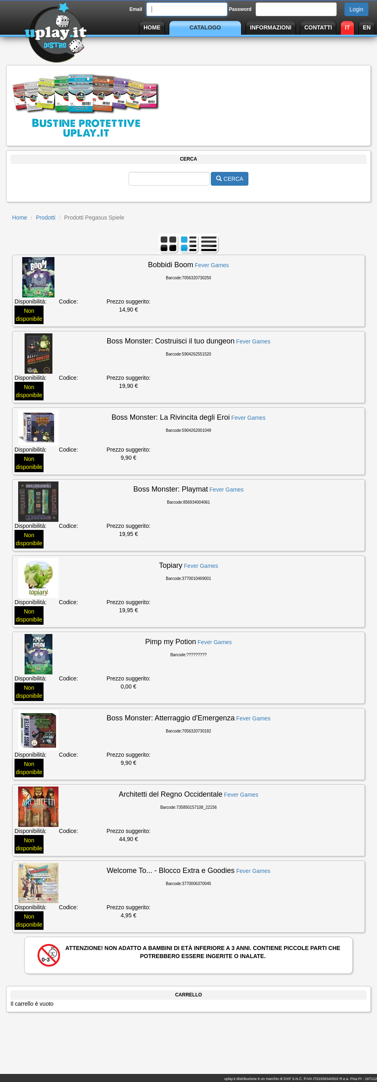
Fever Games (212, 265)
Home (19, 217)
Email (135, 9)
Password (240, 9)
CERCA (229, 179)
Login (356, 9)
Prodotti (45, 217)
